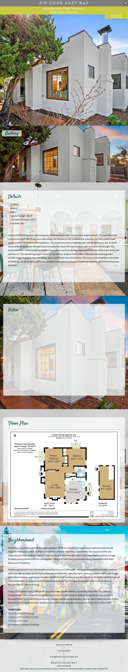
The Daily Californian (18, 620)
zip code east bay (67, 662)
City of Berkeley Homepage (21, 613)
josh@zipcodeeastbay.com (64, 656)
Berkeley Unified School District (23, 617)
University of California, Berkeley (23, 624)
